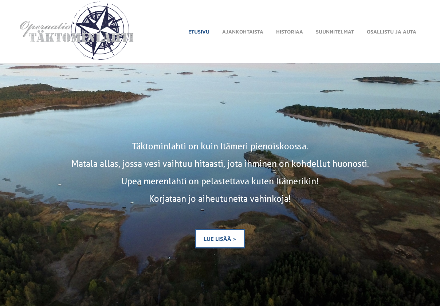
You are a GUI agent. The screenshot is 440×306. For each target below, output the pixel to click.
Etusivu (198, 31)
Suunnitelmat (335, 31)
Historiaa (289, 31)
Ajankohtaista (242, 31)
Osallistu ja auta (391, 31)
